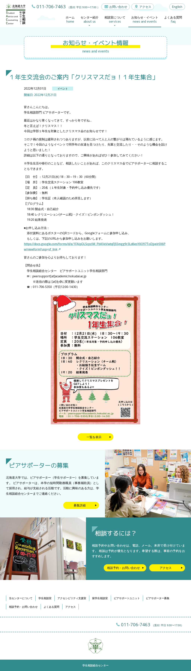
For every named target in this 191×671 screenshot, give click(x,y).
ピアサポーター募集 (157, 598)
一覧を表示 (94, 437)
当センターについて (20, 598)
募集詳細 (80, 505)
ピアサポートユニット (127, 598)
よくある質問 (51, 606)
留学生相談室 (100, 598)
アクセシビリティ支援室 (71, 598)
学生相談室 (44, 598)
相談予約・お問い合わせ (123, 568)
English (177, 7)
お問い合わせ (118, 7)
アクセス (145, 7)
